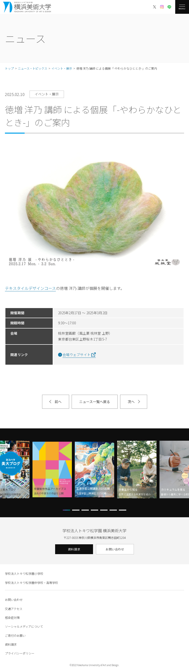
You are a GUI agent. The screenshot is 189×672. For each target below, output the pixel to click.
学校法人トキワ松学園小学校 (24, 573)
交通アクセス (13, 609)
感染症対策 (12, 617)
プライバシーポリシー (19, 653)
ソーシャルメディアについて (24, 626)
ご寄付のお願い (15, 635)
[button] (66, 510)
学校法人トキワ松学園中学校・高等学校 (31, 582)
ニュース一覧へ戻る (94, 401)
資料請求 (74, 549)
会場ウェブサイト (77, 354)
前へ (58, 401)
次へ (131, 401)
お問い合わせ (115, 549)
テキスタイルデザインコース (30, 288)
